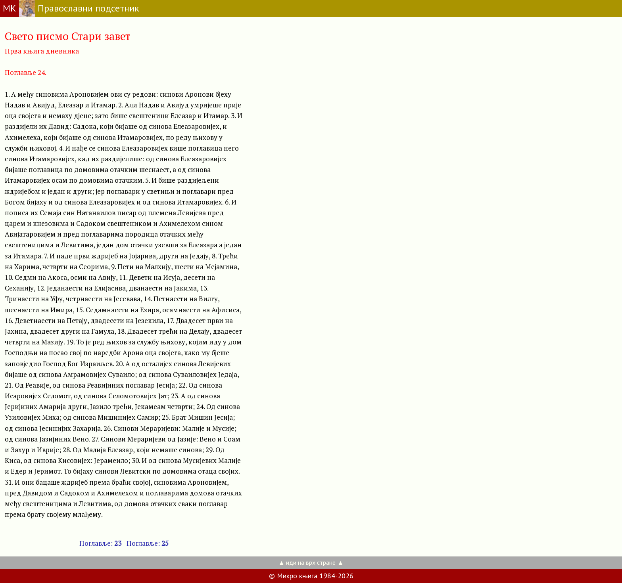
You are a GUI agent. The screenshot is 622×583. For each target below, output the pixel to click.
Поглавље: (100, 543)
